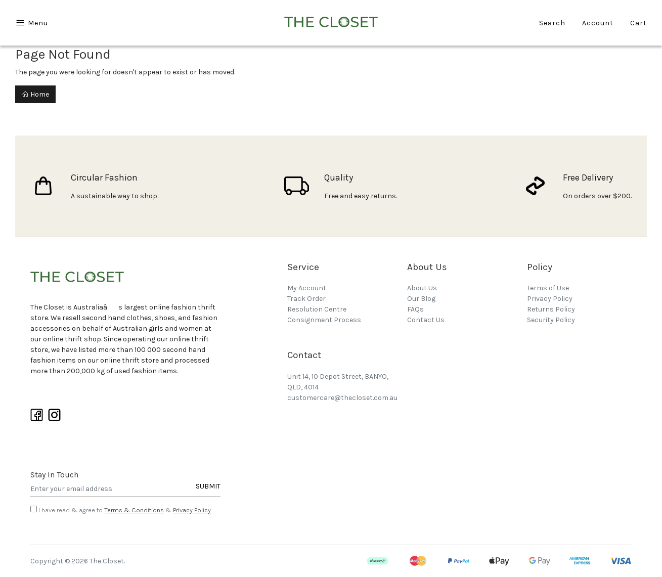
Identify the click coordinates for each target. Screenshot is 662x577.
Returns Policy (551, 309)
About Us (422, 288)
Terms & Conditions (134, 510)
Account (597, 23)
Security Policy (551, 320)
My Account (306, 288)
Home (35, 94)
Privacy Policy (192, 510)
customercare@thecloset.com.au (342, 397)
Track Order (306, 298)
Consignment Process (324, 320)
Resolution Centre (316, 309)
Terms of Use (548, 288)
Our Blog (421, 298)
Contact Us (426, 320)
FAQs (415, 309)
